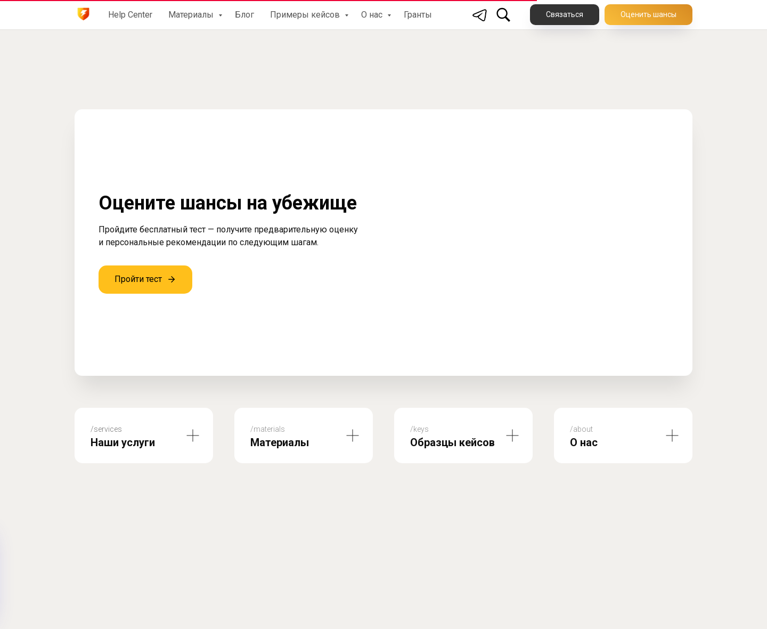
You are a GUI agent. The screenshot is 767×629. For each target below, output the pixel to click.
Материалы (192, 15)
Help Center (130, 15)
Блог (244, 15)
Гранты (418, 15)
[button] (648, 15)
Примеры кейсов (306, 15)
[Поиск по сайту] (503, 15)
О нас (373, 15)
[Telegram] (480, 15)
